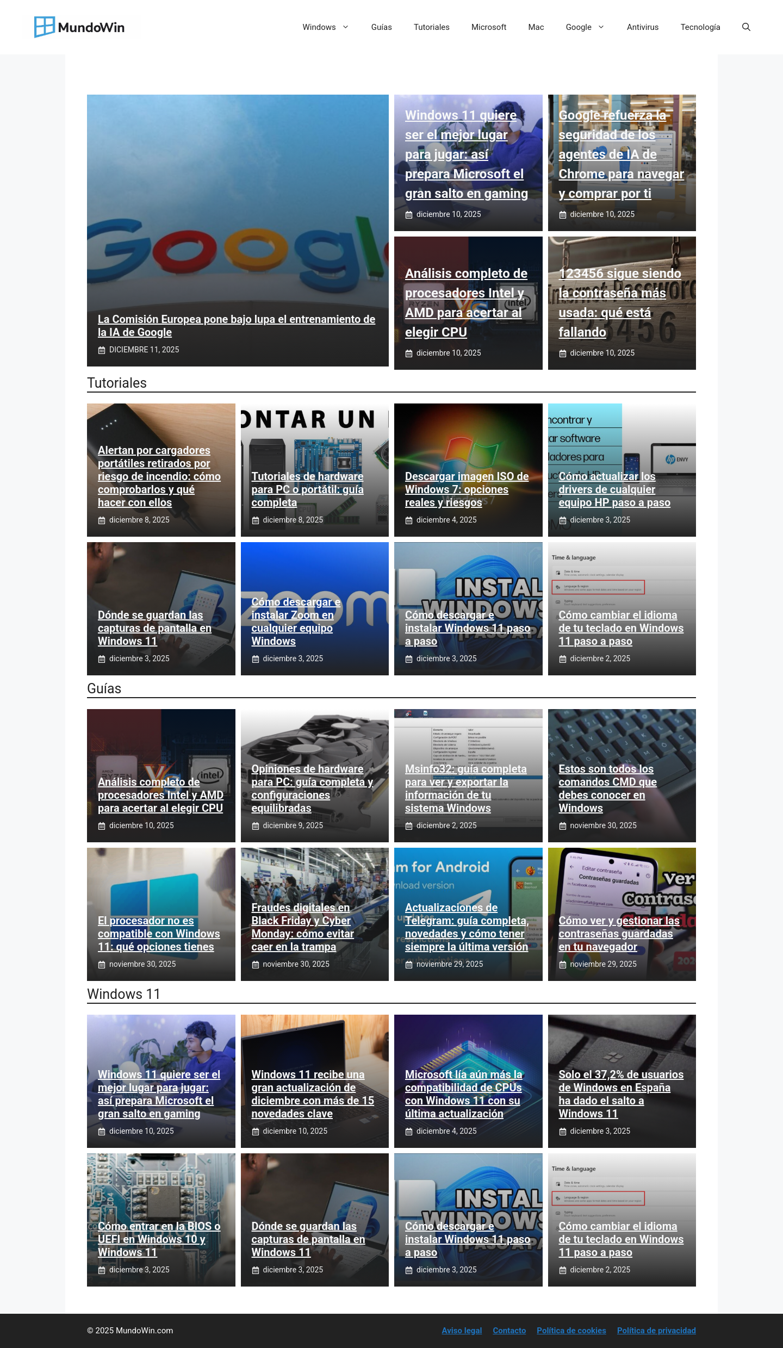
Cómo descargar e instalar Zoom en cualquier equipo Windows (296, 621)
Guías (381, 27)
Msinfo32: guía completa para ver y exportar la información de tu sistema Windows (466, 788)
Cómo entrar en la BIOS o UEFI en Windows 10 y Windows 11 (159, 1239)
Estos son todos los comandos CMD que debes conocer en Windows (608, 788)
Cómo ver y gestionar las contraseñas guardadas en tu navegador (619, 933)
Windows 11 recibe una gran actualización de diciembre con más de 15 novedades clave (313, 1094)
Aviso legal (462, 1330)
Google (591, 27)
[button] (746, 27)
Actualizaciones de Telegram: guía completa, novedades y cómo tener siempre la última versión (467, 927)
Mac (536, 27)
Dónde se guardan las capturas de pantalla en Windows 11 (155, 628)
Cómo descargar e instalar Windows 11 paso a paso (467, 628)
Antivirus (643, 27)
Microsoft (489, 27)
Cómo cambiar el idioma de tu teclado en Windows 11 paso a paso (621, 628)
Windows (332, 27)
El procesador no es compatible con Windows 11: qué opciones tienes (159, 933)
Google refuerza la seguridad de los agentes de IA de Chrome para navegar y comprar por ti (622, 154)
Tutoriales (432, 27)
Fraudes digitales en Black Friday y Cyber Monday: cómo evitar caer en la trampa (303, 927)
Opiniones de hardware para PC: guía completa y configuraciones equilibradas (313, 788)
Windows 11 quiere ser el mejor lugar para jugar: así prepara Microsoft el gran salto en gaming (466, 154)
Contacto (509, 1330)
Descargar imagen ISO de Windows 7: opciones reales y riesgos (467, 489)
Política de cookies (571, 1330)
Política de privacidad (656, 1330)
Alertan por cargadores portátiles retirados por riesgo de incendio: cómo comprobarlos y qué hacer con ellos (159, 476)
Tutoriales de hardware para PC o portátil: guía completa (308, 489)
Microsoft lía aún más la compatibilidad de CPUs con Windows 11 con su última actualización (464, 1094)
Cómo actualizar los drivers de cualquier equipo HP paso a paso (615, 489)
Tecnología (700, 27)
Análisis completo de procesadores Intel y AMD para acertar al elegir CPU (160, 795)
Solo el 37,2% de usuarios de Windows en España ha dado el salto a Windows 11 (621, 1094)
